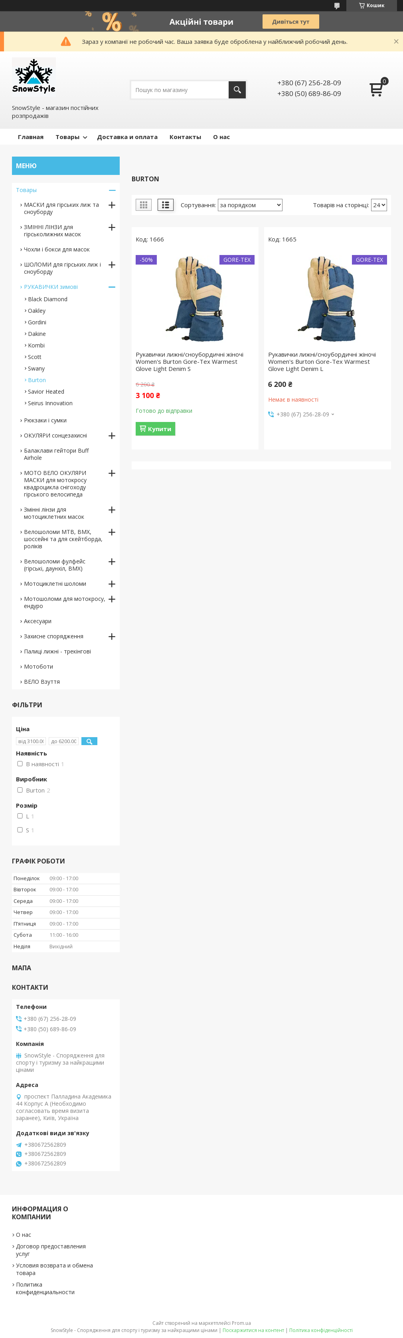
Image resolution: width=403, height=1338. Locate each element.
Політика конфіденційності (321, 1330)
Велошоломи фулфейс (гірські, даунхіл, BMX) (54, 564)
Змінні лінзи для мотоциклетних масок (54, 513)
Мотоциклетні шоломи (55, 583)
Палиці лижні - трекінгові (57, 651)
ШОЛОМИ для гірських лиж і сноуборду (62, 268)
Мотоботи (38, 666)
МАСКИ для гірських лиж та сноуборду (61, 208)
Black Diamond (47, 299)
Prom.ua (241, 1323)
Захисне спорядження (53, 636)
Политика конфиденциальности (45, 1288)
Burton (37, 380)
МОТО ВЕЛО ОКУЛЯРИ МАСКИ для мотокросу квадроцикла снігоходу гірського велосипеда (55, 483)
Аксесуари (37, 621)
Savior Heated (46, 391)
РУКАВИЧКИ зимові (51, 286)
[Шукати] (237, 89)
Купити (159, 429)
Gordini (37, 322)
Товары (67, 137)
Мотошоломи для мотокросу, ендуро (64, 602)
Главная (30, 137)
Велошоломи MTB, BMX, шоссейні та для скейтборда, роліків (63, 539)
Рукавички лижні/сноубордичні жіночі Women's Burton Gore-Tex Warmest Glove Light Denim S (189, 361)
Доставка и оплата (127, 137)
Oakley (36, 310)
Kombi (36, 345)
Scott (34, 357)
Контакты (185, 137)
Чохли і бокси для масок (57, 249)
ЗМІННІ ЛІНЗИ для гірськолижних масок (52, 230)
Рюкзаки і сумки (45, 420)
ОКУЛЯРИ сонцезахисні (55, 435)
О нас (221, 137)
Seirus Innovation (50, 403)
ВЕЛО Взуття (42, 681)
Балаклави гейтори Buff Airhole (56, 454)
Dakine (37, 333)
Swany (36, 368)
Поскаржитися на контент (253, 1330)
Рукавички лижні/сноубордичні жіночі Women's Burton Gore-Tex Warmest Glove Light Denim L (322, 361)
